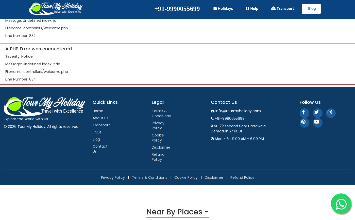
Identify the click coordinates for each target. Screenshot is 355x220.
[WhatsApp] (341, 203)
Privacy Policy (158, 126)
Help (252, 8)
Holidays (223, 8)
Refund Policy (158, 157)
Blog (96, 139)
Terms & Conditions (161, 113)
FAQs (97, 132)
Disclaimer (161, 147)
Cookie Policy (158, 138)
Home (98, 110)
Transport (101, 125)
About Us (100, 118)
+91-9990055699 (177, 8)
